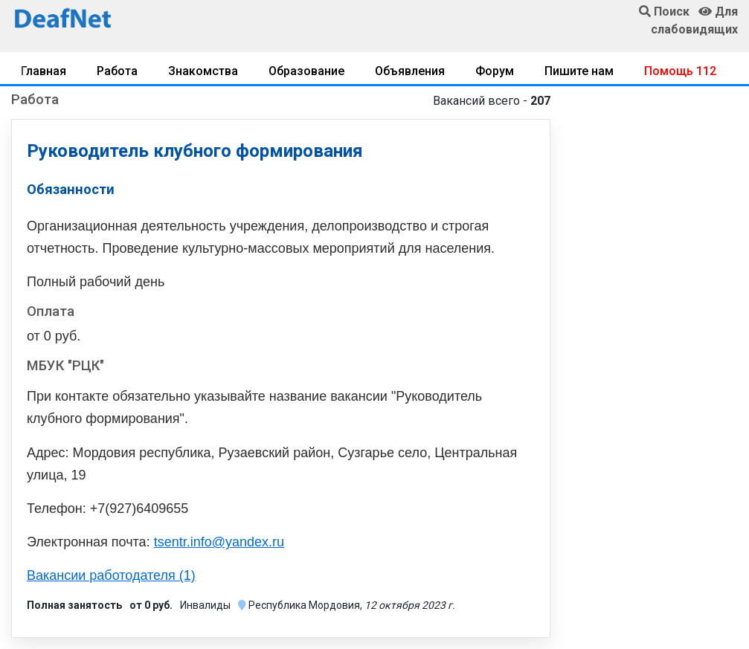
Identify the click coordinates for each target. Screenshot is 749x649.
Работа (117, 71)
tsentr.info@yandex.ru (219, 542)
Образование (306, 71)
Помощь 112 (680, 71)
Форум (494, 71)
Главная (43, 71)
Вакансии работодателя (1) (111, 575)
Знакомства (203, 71)
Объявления (410, 71)
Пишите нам (579, 71)
